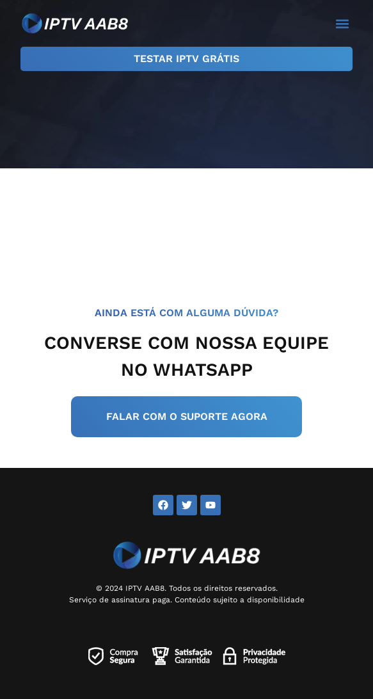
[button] (342, 23)
